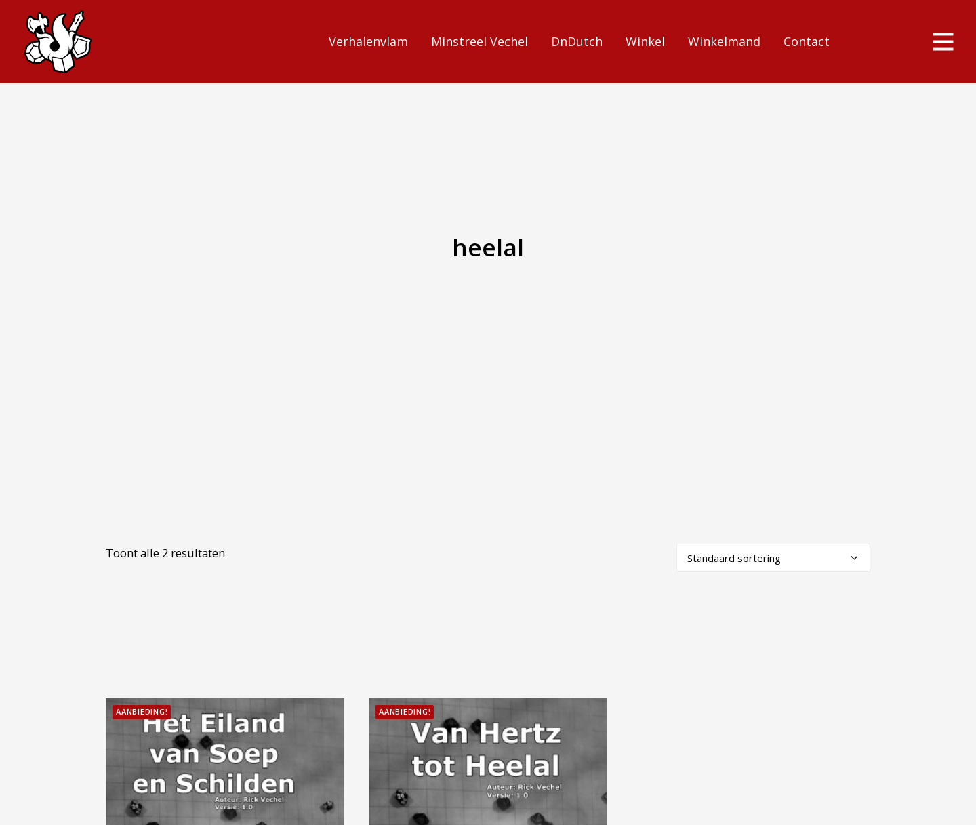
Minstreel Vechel (479, 41)
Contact (807, 41)
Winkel (645, 41)
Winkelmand (724, 41)
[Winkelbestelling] (773, 524)
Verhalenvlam (368, 41)
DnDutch (577, 41)
